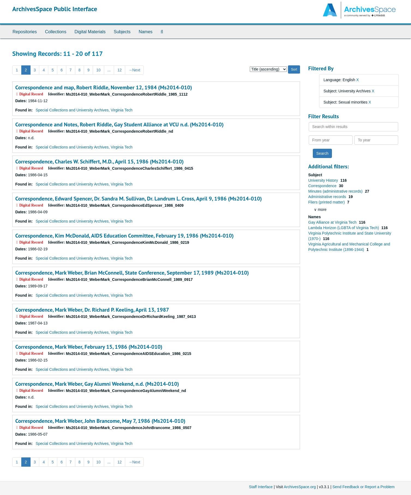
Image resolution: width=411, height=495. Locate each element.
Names (145, 31)
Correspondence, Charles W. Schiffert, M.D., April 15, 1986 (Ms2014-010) (99, 161)
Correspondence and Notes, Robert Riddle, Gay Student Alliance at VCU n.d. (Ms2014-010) (119, 124)
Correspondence (322, 186)
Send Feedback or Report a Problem (363, 487)
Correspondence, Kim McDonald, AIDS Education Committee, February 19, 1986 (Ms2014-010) (124, 235)
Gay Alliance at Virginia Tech (333, 222)
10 (98, 70)
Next (134, 70)
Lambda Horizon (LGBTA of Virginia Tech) (344, 228)
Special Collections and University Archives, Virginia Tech (84, 110)
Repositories (25, 31)
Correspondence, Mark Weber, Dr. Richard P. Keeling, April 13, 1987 (92, 309)
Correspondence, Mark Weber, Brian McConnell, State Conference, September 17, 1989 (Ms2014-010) (132, 272)
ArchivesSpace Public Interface (54, 9)
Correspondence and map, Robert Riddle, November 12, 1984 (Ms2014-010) (103, 87)
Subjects (122, 31)
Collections (55, 31)
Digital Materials (90, 31)
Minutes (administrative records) (336, 191)
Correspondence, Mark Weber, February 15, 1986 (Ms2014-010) (88, 346)
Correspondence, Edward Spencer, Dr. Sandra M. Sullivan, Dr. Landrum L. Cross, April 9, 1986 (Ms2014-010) (138, 198)
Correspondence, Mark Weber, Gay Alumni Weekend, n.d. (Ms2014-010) (97, 383)
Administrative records (327, 197)
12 (119, 70)
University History (323, 180)
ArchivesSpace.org (300, 487)
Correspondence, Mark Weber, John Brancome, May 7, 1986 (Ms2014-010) (100, 420)
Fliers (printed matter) (327, 202)
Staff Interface (261, 487)
